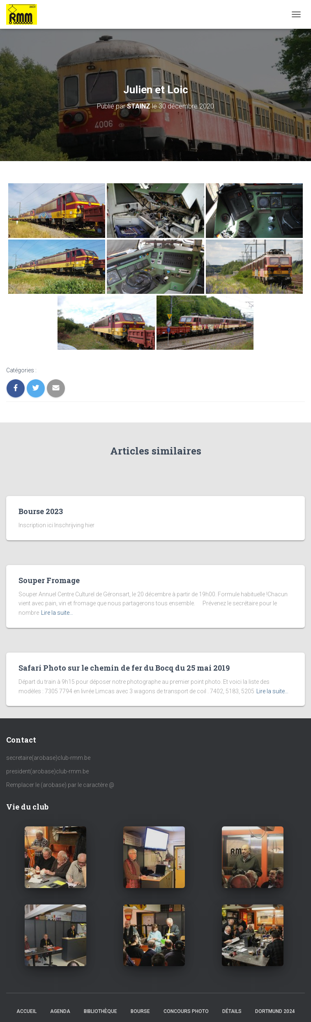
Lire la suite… (57, 612)
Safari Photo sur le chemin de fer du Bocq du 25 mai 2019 (124, 668)
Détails (232, 1011)
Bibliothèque (100, 1011)
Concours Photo (186, 1011)
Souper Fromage (49, 580)
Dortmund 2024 (275, 1011)
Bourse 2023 (40, 511)
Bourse (140, 1011)
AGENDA (60, 1011)
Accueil (26, 1011)
